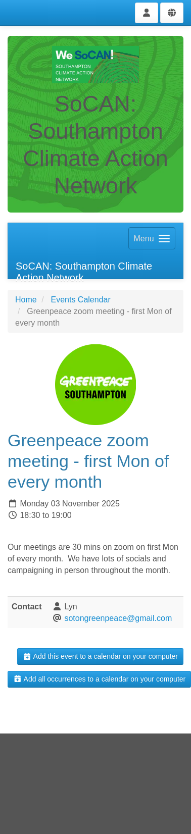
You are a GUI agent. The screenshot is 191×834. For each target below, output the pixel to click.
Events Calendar (80, 299)
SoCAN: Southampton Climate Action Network (84, 269)
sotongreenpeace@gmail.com (118, 618)
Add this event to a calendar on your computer (100, 656)
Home (26, 299)
